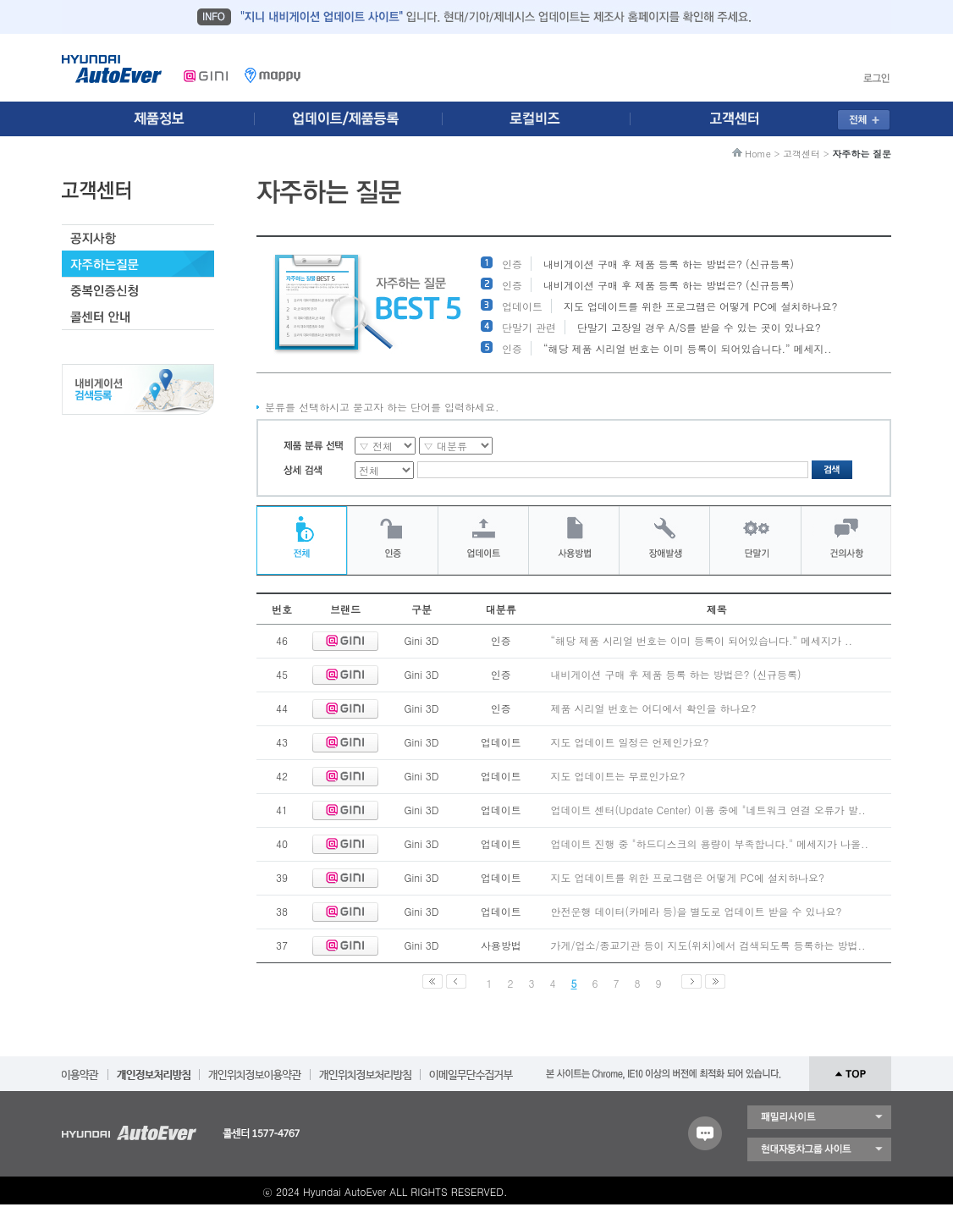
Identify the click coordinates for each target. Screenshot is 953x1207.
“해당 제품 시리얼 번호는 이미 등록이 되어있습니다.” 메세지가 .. (702, 640)
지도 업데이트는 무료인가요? (618, 776)
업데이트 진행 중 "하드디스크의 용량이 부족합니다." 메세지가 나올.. (710, 843)
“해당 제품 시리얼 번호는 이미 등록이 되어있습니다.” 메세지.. (687, 348)
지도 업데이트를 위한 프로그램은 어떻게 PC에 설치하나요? (700, 306)
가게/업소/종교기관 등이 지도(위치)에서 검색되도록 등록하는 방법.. (708, 945)
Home (758, 153)
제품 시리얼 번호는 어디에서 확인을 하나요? (654, 708)
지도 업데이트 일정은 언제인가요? (630, 742)
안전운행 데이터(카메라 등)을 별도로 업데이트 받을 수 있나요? (696, 911)
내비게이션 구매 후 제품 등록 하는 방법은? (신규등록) (668, 263)
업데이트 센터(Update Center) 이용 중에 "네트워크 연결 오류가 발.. (708, 809)
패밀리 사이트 (819, 1117)
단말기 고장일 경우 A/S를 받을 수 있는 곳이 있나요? (699, 327)
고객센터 (801, 153)
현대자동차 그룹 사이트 (819, 1149)
